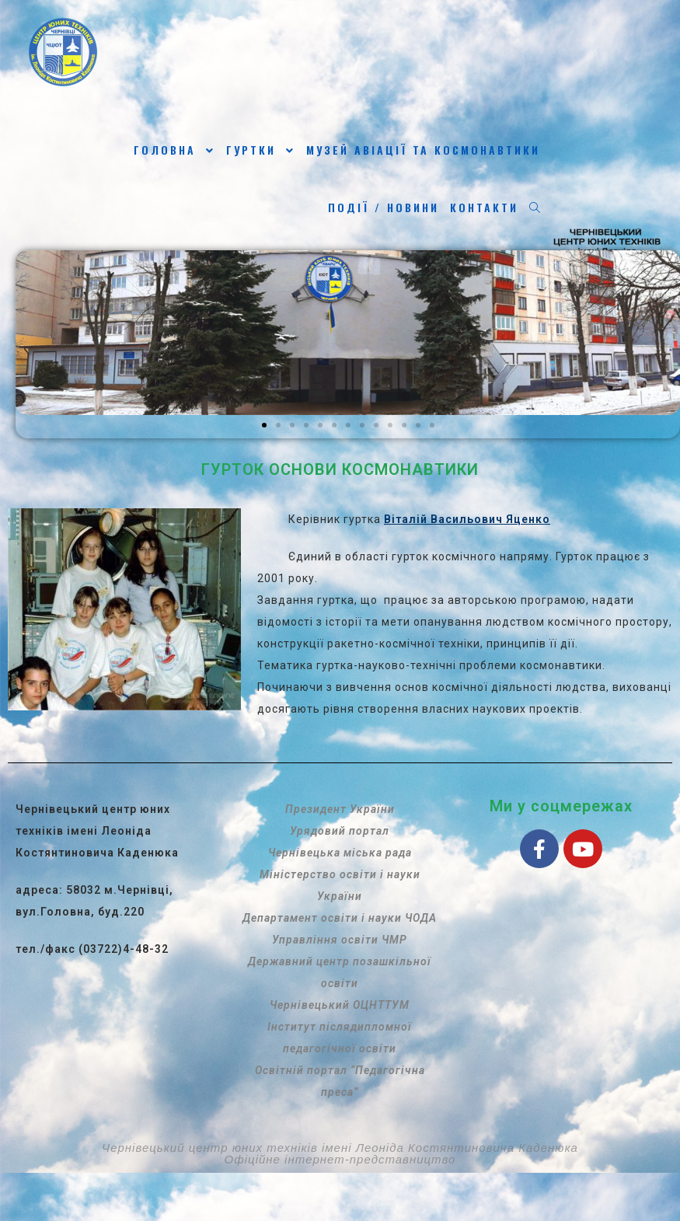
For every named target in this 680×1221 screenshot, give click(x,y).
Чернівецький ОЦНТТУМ (340, 1005)
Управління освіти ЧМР (339, 939)
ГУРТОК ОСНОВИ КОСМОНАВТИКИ (340, 469)
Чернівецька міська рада (340, 852)
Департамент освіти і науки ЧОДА (339, 918)
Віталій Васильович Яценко (467, 519)
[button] (264, 425)
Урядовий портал (339, 831)
